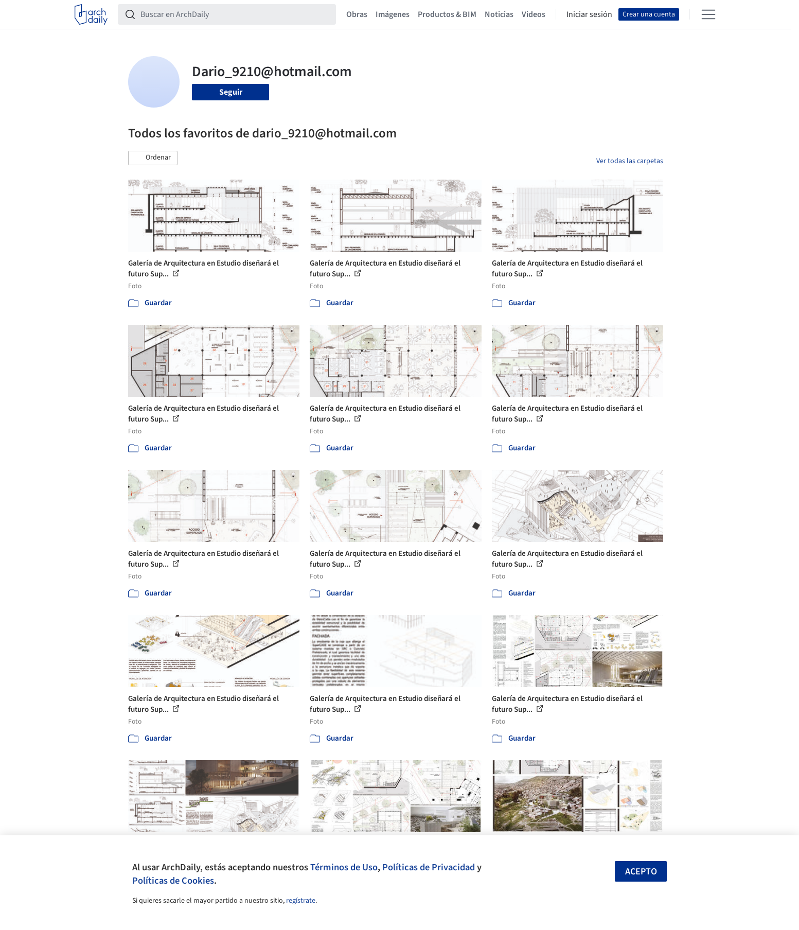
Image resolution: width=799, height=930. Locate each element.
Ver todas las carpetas (629, 161)
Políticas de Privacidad (428, 867)
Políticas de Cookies (173, 880)
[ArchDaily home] (91, 14)
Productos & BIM (447, 14)
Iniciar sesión (589, 14)
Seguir (230, 92)
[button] (152, 158)
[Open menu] (708, 14)
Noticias (499, 14)
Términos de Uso (344, 867)
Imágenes (393, 14)
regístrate (300, 901)
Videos (533, 14)
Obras (356, 14)
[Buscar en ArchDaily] (235, 14)
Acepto (641, 871)
